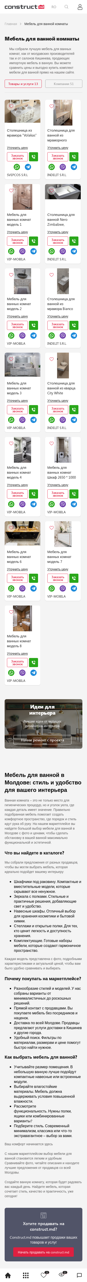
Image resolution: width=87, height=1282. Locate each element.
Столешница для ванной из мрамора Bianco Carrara (61, 304)
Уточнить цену (17, 147)
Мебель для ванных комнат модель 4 (19, 472)
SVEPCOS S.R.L (17, 175)
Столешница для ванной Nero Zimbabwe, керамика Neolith (61, 219)
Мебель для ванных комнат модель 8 (19, 641)
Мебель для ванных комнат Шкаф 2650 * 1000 (61, 472)
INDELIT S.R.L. (57, 175)
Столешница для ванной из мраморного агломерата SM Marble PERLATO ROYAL (61, 135)
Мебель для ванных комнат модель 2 (19, 303)
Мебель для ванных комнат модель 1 (19, 219)
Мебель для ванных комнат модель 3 (19, 388)
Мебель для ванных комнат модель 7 (59, 556)
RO (54, 6)
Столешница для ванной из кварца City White (61, 388)
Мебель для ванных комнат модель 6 (19, 556)
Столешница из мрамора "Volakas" (22, 132)
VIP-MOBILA (16, 259)
